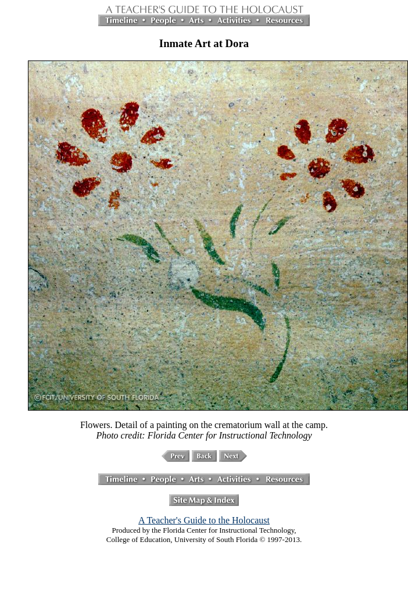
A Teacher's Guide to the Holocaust (204, 520)
